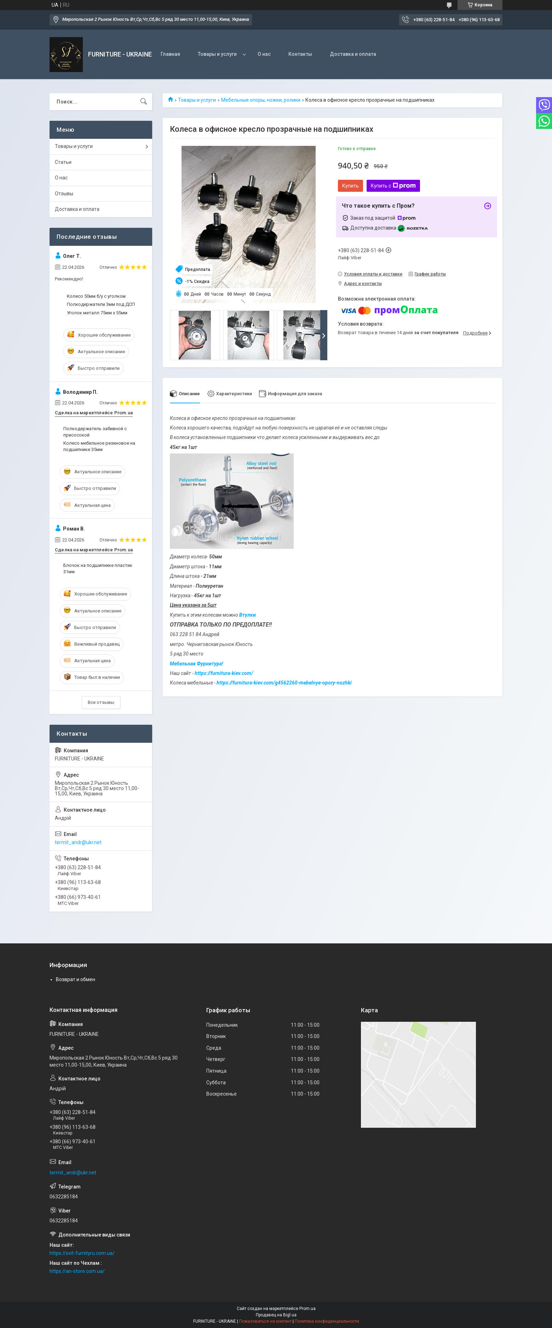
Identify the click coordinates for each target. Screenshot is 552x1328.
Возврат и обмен (75, 979)
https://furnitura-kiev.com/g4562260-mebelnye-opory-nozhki (284, 683)
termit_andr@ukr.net (78, 842)
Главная (170, 54)
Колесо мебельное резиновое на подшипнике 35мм (99, 446)
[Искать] (143, 101)
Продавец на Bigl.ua (276, 1314)
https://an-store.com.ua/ (77, 1271)
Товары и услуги (217, 54)
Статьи (63, 162)
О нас (264, 54)
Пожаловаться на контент (265, 1321)
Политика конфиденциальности (327, 1321)
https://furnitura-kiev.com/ (224, 673)
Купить (350, 186)
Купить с (393, 186)
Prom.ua (307, 1308)
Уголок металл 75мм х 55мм (97, 312)
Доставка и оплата (353, 54)
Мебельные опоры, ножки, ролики (260, 100)
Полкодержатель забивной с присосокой (95, 432)
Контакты (300, 54)
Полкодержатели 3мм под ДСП (101, 304)
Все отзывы (101, 702)
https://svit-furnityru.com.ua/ (82, 1253)
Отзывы (64, 193)
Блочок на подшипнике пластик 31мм (97, 568)
